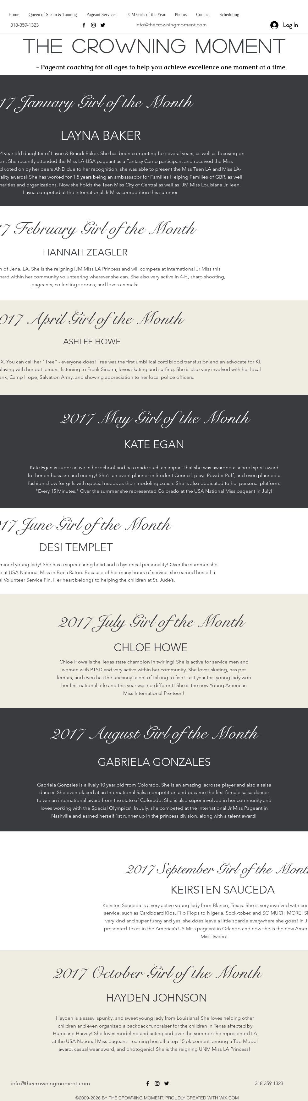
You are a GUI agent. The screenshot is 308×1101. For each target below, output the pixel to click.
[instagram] (93, 25)
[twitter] (103, 25)
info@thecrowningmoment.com (171, 25)
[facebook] (84, 25)
